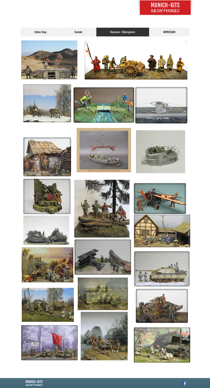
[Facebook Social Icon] (184, 383)
